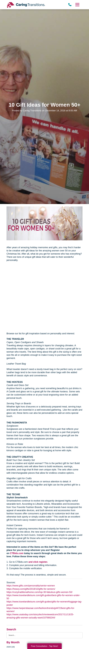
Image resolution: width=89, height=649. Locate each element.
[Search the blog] (44, 635)
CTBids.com (16, 553)
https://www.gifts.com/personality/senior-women (31, 585)
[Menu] (77, 4)
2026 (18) (11, 647)
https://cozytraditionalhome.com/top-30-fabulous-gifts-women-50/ (39, 592)
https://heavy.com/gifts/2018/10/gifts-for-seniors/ (31, 589)
